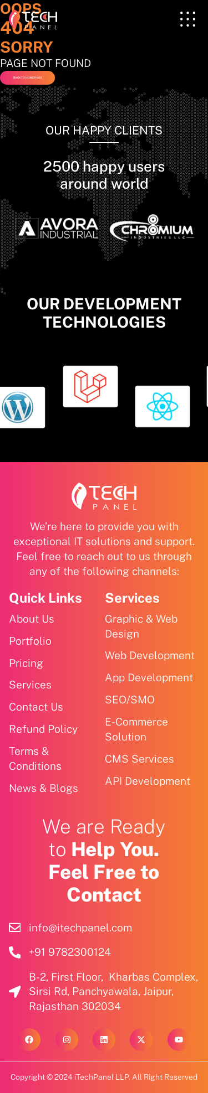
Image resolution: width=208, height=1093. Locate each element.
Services (132, 597)
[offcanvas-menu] (187, 19)
